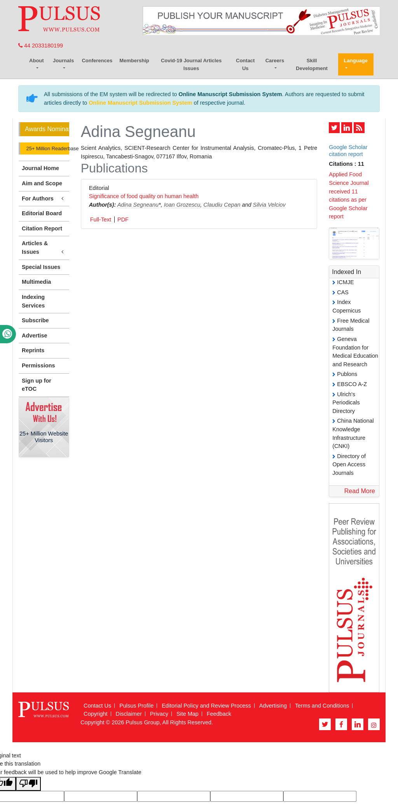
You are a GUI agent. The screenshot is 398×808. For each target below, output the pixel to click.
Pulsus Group (142, 722)
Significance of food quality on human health (144, 196)
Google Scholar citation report (348, 150)
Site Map (187, 714)
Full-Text (100, 219)
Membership (134, 60)
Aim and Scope (42, 183)
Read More (359, 491)
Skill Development (312, 64)
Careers (274, 60)
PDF (123, 219)
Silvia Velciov (269, 205)
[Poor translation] (28, 784)
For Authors (44, 199)
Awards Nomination (47, 129)
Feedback (219, 714)
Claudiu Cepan (221, 205)
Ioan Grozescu (182, 205)
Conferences (97, 60)
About (36, 60)
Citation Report (42, 228)
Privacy (159, 714)
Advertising (273, 706)
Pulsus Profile (136, 706)
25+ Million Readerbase (47, 148)
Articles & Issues (44, 248)
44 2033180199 (40, 45)
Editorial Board (42, 213)
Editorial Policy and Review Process (206, 706)
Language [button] (356, 60)
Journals (63, 60)
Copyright (96, 714)
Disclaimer (129, 714)
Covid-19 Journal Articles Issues (191, 64)
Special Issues (41, 267)
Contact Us (245, 64)
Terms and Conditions (322, 706)
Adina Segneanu (138, 205)
